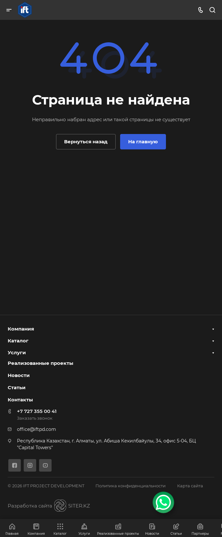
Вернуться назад (86, 141)
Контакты (20, 400)
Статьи (17, 387)
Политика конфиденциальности (130, 485)
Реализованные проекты (40, 363)
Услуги (17, 352)
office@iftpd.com (36, 429)
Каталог (18, 341)
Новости (19, 375)
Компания (21, 329)
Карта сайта (190, 485)
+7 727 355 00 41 (37, 411)
